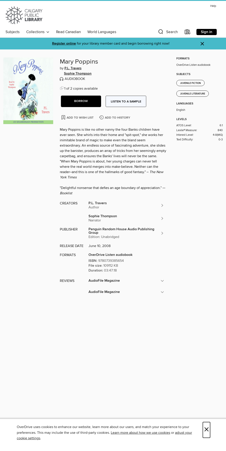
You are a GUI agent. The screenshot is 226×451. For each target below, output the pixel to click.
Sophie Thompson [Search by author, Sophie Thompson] (78, 74)
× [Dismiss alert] (202, 44)
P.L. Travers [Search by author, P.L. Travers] (72, 68)
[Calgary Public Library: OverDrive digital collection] (24, 15)
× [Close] (206, 430)
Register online (64, 43)
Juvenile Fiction (190, 83)
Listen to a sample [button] (126, 102)
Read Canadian (68, 32)
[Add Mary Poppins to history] (115, 118)
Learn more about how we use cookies (140, 432)
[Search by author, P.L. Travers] (126, 205)
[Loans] (187, 32)
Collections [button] (37, 32)
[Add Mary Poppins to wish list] (78, 117)
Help (213, 6)
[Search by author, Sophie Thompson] (126, 218)
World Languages (101, 32)
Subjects (13, 32)
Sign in (206, 32)
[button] (167, 32)
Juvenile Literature (192, 93)
